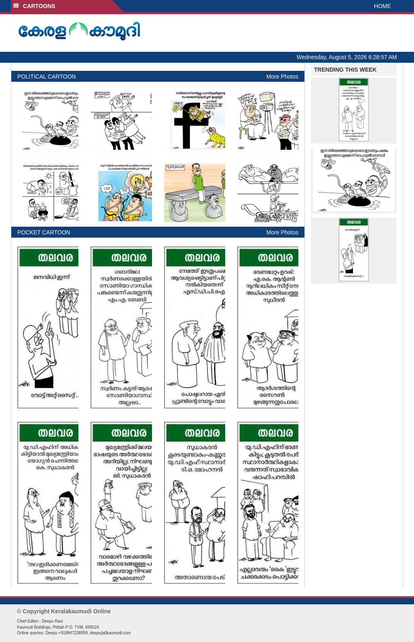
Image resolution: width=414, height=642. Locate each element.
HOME (382, 6)
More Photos (282, 76)
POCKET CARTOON (43, 232)
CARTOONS (34, 6)
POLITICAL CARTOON (46, 76)
